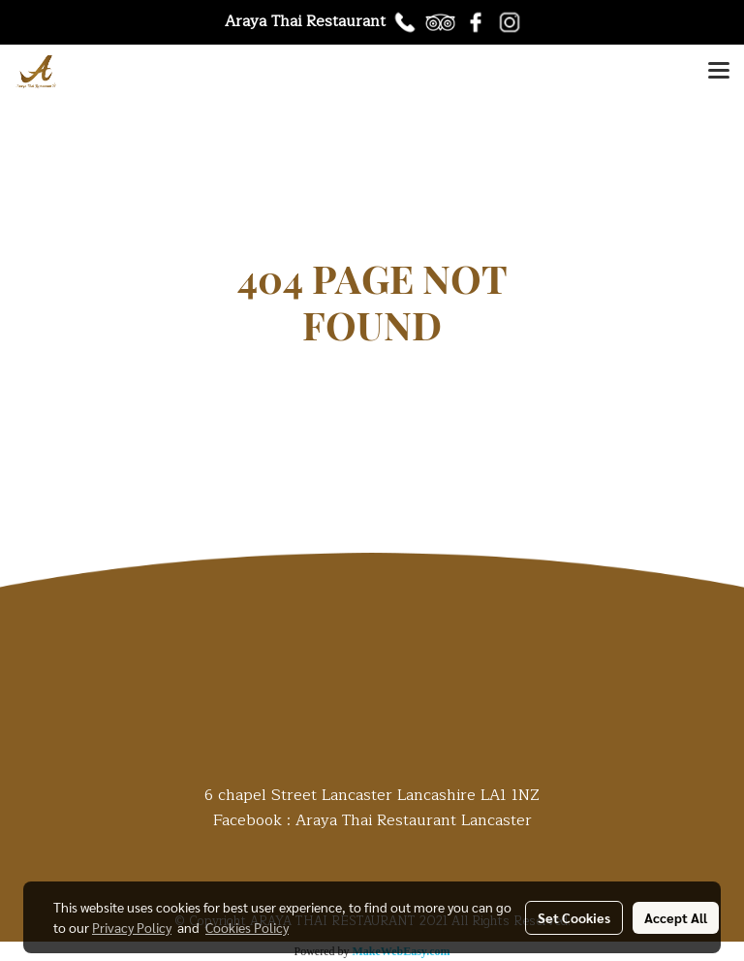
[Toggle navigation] (719, 71)
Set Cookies (574, 917)
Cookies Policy (247, 927)
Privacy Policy (131, 927)
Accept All (675, 917)
